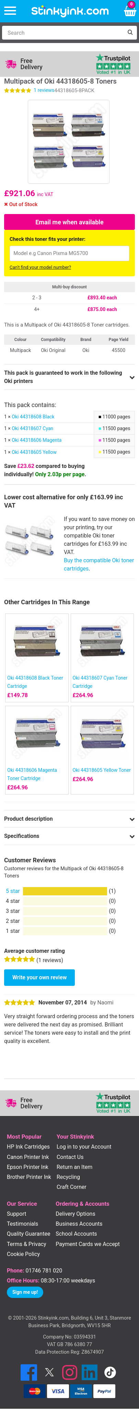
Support (16, 1214)
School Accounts (76, 1233)
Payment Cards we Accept (88, 1244)
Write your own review (39, 977)
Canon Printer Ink (28, 1157)
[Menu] (10, 11)
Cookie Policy (23, 1254)
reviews (44, 90)
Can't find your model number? (40, 267)
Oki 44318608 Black (33, 416)
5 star (13, 891)
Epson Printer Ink (27, 1167)
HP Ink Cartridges (28, 1146)
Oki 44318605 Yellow (34, 452)
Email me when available (69, 222)
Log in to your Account (84, 1146)
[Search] (62, 33)
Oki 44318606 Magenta (36, 440)
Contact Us (70, 1157)
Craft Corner (71, 1187)
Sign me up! (25, 1292)
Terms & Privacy (26, 1244)
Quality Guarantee (28, 1233)
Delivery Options (75, 1214)
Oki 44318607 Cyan (32, 428)
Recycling (68, 1177)
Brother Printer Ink (29, 1177)
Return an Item (74, 1167)
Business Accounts (79, 1224)
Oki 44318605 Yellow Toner (102, 770)
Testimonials (22, 1224)
